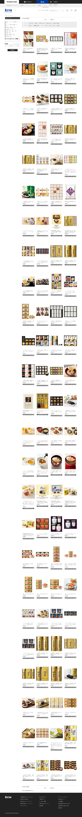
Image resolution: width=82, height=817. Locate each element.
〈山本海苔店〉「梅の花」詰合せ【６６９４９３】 (28, 202)
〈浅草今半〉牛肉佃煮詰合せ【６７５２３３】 (28, 49)
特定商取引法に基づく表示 (64, 803)
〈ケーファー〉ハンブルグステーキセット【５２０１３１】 (42, 534)
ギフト (28, 5)
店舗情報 (22, 5)
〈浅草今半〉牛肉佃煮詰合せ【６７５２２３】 (42, 109)
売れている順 (56, 23)
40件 (50, 25)
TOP (6, 15)
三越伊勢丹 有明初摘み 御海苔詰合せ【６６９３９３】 (70, 654)
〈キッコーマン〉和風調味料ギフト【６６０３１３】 (56, 292)
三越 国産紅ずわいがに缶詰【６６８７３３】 (28, 564)
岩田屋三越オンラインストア (56, 5)
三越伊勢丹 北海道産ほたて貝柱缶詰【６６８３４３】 (28, 322)
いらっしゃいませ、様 (43, 10)
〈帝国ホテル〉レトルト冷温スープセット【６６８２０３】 (42, 202)
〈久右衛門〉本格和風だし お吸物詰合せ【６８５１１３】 (56, 381)
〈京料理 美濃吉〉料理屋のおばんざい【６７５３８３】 (70, 441)
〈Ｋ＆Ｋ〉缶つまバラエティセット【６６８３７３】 (42, 322)
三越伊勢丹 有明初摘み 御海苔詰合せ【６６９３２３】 (56, 684)
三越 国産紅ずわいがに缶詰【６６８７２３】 (42, 564)
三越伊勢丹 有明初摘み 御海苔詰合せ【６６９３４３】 (70, 140)
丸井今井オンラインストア (51, 5)
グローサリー (10, 15)
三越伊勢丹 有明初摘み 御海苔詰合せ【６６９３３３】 (28, 170)
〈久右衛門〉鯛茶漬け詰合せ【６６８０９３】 (70, 381)
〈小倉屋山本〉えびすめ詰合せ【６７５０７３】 (56, 351)
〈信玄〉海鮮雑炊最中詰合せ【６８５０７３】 (28, 292)
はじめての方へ (42, 797)
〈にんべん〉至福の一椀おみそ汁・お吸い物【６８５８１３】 (42, 441)
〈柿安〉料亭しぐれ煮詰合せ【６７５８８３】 (70, 351)
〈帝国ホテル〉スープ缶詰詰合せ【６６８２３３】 (70, 322)
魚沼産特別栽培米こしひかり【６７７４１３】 (28, 411)
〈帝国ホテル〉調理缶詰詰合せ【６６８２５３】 (56, 322)
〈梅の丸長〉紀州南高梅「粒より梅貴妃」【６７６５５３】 (70, 49)
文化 (33, 5)
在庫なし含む (36, 25)
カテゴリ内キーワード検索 (12, 38)
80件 (54, 25)
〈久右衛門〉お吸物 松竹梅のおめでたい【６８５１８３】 (70, 472)
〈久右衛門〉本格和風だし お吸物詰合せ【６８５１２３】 (70, 109)
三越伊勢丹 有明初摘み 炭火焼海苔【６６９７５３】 (42, 654)
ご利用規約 (60, 801)
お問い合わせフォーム (44, 803)
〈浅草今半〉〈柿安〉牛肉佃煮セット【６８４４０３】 (42, 292)
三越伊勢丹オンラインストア (12, 5)
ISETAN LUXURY (24, 799)
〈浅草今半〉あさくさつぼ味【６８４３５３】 (28, 713)
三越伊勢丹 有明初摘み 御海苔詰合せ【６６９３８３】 (28, 684)
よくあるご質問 (42, 801)
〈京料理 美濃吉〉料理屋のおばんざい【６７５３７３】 (28, 381)
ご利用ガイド (42, 799)
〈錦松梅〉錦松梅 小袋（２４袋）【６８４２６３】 (56, 713)
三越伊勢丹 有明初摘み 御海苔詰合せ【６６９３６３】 (42, 684)
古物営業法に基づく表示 (63, 805)
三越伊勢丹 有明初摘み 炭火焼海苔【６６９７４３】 (56, 654)
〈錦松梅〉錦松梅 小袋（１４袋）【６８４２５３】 (56, 170)
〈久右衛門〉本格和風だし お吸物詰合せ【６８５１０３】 (28, 140)
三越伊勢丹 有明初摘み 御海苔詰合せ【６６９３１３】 (70, 684)
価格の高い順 (49, 23)
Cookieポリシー (61, 799)
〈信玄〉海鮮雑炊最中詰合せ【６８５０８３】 (42, 743)
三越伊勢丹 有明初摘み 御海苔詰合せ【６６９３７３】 (56, 261)
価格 (7, 43)
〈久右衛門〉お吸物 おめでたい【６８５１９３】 (56, 472)
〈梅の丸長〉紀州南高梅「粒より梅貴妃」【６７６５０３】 (56, 202)
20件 (46, 25)
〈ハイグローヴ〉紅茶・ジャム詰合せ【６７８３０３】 (56, 534)
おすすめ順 (31, 23)
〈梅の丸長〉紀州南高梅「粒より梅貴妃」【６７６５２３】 (42, 140)
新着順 (36, 23)
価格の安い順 (42, 23)
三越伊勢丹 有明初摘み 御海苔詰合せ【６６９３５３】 (70, 261)
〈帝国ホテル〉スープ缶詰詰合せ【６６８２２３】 (56, 49)
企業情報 (41, 805)
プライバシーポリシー (63, 797)
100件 (58, 25)
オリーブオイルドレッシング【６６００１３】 (42, 411)
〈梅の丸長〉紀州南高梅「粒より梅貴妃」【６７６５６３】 (42, 79)
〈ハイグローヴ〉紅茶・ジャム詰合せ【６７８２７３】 (70, 534)
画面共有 (60, 807)
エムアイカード (23, 805)
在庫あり (30, 25)
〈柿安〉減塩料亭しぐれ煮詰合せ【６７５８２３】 (56, 441)
